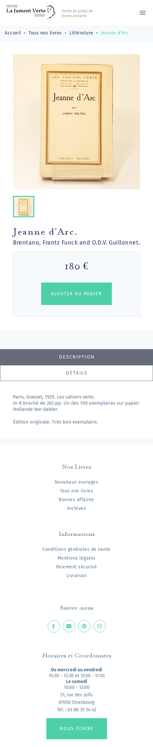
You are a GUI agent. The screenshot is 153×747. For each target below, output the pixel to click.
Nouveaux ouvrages (77, 482)
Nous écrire (77, 728)
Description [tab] (77, 357)
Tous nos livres (76, 491)
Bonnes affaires (76, 499)
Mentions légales (77, 558)
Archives (76, 508)
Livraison (76, 575)
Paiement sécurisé (76, 567)
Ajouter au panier (76, 294)
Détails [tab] (77, 373)
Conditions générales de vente (76, 549)
